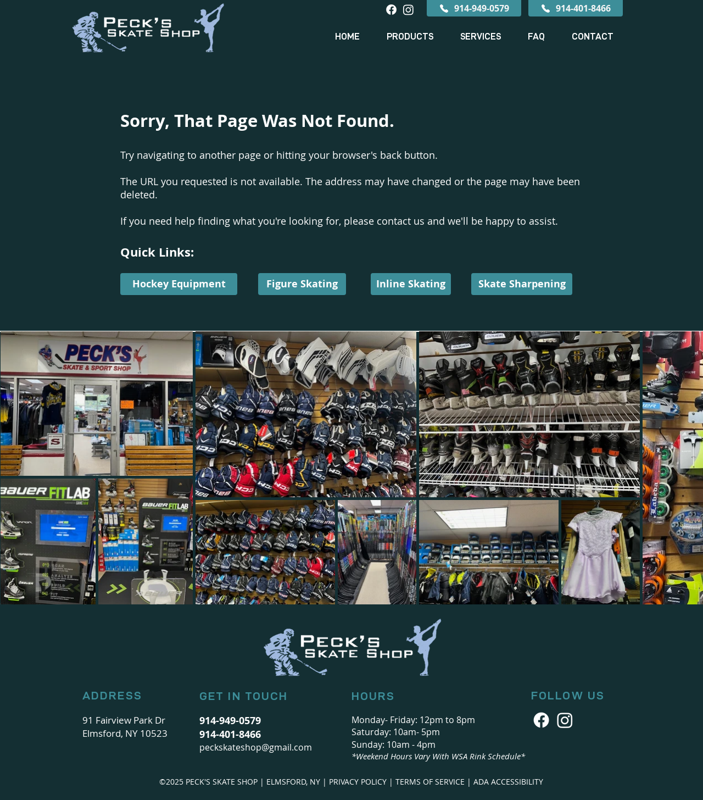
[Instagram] (408, 9)
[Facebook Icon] (541, 720)
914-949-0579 (230, 720)
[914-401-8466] (575, 8)
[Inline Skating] (411, 284)
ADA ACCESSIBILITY (508, 781)
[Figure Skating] (302, 284)
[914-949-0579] (474, 8)
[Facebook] (391, 9)
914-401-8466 (230, 734)
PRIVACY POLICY (358, 781)
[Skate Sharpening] (521, 284)
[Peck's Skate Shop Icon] (565, 720)
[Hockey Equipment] (178, 284)
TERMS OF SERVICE (430, 781)
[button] (409, 37)
